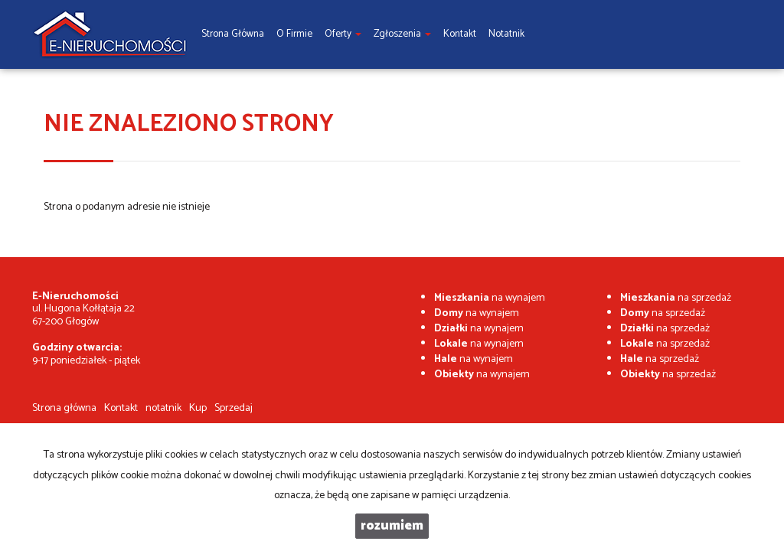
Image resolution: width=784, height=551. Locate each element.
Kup (198, 408)
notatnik (163, 408)
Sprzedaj (233, 408)
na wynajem (489, 298)
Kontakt (121, 408)
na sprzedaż (675, 298)
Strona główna (64, 408)
